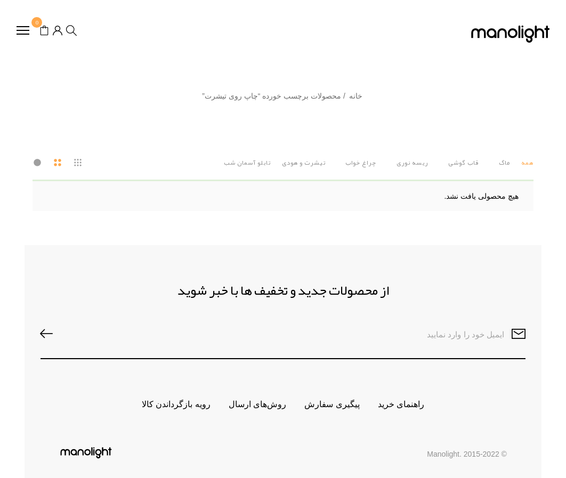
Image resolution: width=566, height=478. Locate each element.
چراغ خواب (360, 162)
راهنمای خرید (401, 404)
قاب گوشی (463, 162)
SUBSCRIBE (51, 334)
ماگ (504, 162)
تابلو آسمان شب (247, 162)
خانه (355, 96)
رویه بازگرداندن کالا (176, 404)
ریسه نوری (412, 162)
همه (527, 162)
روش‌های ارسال (257, 404)
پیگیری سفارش (331, 404)
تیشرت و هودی (304, 162)
